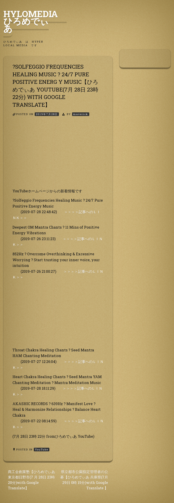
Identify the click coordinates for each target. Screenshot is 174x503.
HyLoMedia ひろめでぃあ (35, 21)
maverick (80, 114)
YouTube (41, 449)
